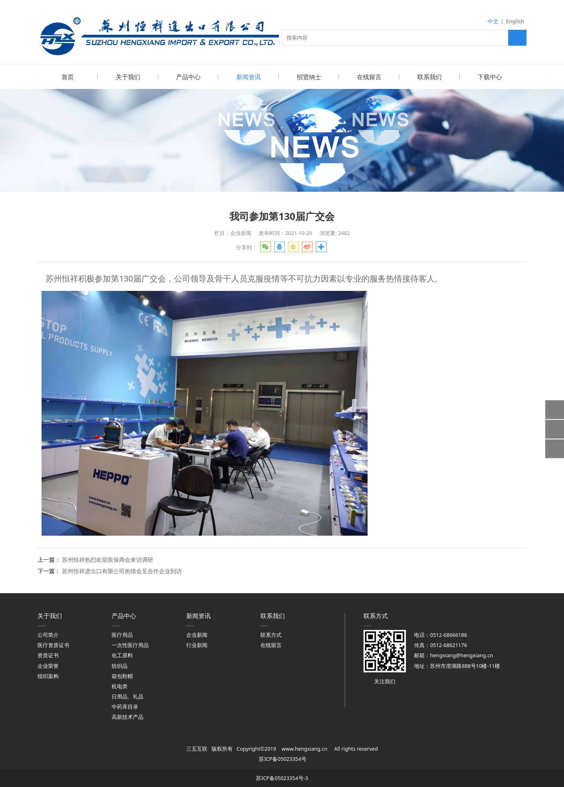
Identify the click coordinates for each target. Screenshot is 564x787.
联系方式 (271, 634)
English (515, 21)
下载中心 (490, 77)
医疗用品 (122, 634)
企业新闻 (196, 634)
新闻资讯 (248, 77)
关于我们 (128, 77)
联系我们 (429, 77)
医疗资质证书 (53, 644)
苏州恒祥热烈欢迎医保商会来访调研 (107, 559)
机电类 (120, 686)
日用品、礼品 (127, 696)
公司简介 (48, 634)
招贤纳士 (309, 77)
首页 (68, 77)
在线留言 (369, 77)
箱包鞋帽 (122, 675)
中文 (493, 21)
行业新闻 (196, 644)
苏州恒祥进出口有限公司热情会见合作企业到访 (122, 570)
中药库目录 (125, 706)
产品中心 (188, 77)
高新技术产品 (127, 716)
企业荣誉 (48, 665)
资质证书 (48, 655)
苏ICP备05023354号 (282, 758)
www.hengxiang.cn (305, 748)
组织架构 (48, 675)
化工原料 (122, 655)
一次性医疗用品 (130, 644)
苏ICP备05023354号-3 (282, 777)
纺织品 (120, 665)
